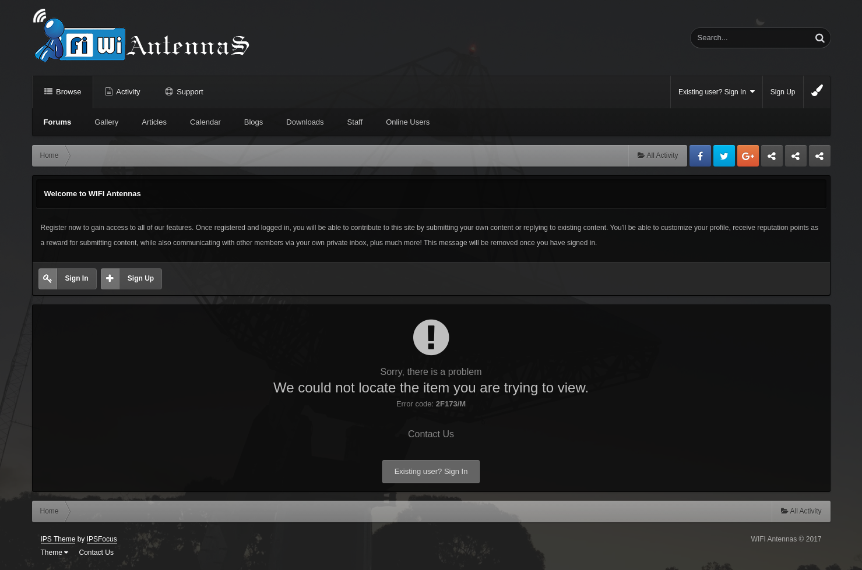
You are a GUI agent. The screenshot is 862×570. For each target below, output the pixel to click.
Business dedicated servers (772, 159)
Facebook (700, 156)
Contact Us (431, 434)
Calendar (205, 122)
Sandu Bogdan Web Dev (820, 159)
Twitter (724, 156)
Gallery (106, 122)
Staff (355, 122)
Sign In (77, 278)
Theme (55, 552)
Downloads (304, 122)
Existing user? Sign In (716, 91)
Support (189, 91)
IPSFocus (102, 539)
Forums (58, 122)
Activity (127, 91)
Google (748, 156)
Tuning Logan (796, 159)
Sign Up (783, 92)
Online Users (408, 122)
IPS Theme (58, 539)
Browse (68, 91)
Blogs (253, 122)
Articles (154, 122)
